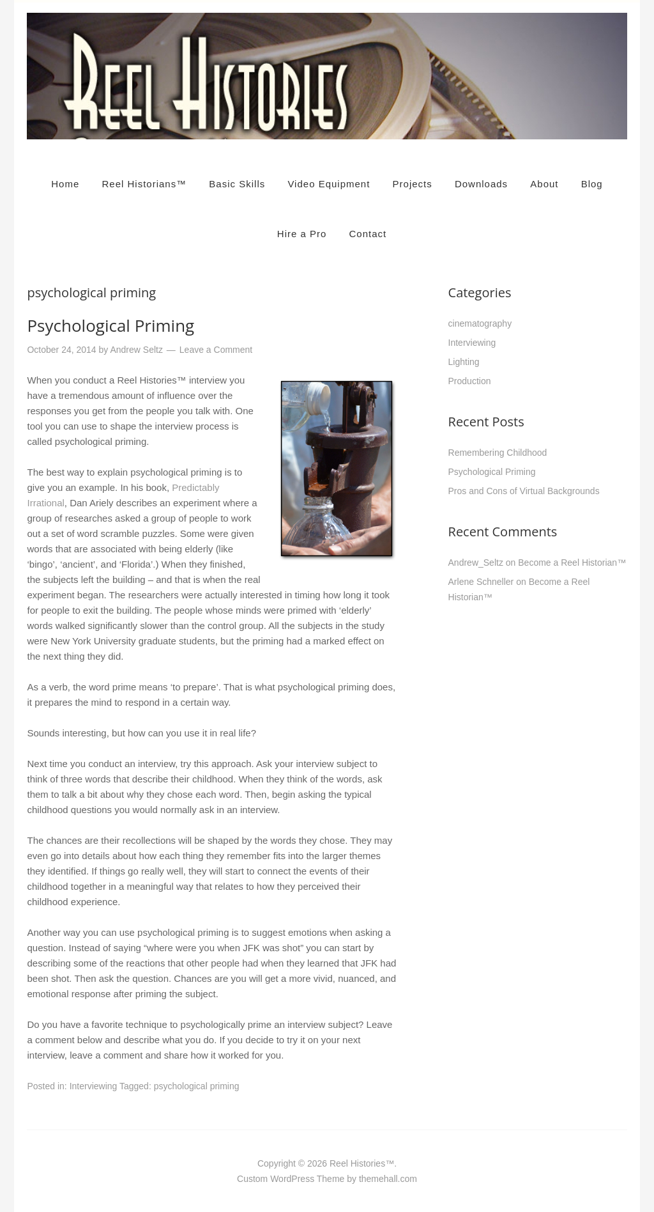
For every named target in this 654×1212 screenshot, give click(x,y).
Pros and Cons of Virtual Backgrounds (524, 491)
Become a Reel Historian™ (572, 562)
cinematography (480, 323)
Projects (412, 183)
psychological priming (197, 1086)
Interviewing (94, 1086)
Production (469, 381)
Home (65, 183)
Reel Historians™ (144, 183)
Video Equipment (328, 183)
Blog (592, 183)
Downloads (481, 183)
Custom (252, 1179)
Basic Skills (237, 183)
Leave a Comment (215, 350)
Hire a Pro (302, 233)
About (544, 183)
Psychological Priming (110, 325)
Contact (368, 233)
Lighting (464, 362)
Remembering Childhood (497, 452)
